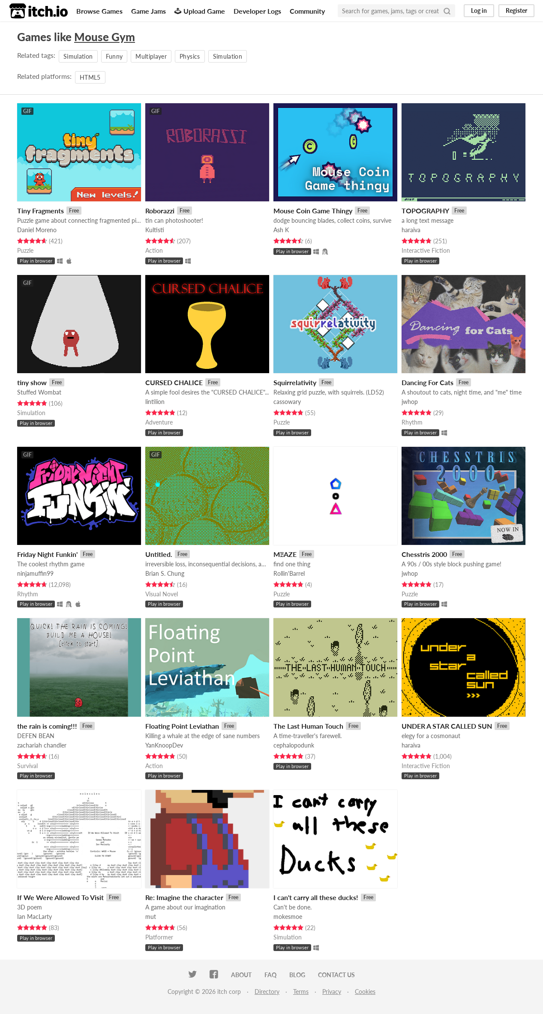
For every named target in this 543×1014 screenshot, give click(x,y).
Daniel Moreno (37, 229)
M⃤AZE (285, 554)
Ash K (281, 229)
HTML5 (90, 77)
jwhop (410, 401)
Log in (479, 10)
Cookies (365, 991)
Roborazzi (159, 210)
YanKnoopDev (164, 745)
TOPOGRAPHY (425, 210)
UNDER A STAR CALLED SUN (447, 726)
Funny (114, 56)
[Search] (447, 10)
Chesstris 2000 (424, 554)
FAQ (270, 974)
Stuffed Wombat (39, 392)
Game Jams (148, 11)
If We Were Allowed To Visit (60, 897)
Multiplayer (151, 56)
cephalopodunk (293, 745)
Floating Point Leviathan (182, 726)
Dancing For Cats (427, 382)
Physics (190, 56)
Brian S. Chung (164, 573)
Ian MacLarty (34, 916)
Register (516, 10)
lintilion (155, 401)
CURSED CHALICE (174, 382)
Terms (301, 991)
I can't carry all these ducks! (315, 897)
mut (150, 916)
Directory (267, 991)
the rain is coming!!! (47, 726)
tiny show (32, 382)
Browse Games (99, 11)
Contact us (336, 974)
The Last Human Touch (308, 726)
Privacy (331, 991)
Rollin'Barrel (289, 573)
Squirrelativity (294, 382)
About (241, 974)
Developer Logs (257, 11)
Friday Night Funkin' (47, 554)
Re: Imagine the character (184, 897)
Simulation (78, 56)
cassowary (287, 401)
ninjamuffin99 (35, 573)
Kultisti (154, 229)
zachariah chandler (41, 745)
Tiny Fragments (40, 210)
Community (307, 11)
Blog (297, 974)
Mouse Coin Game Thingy (312, 210)
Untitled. (158, 554)
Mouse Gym (104, 37)
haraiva (411, 229)
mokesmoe (287, 916)
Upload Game (199, 11)
